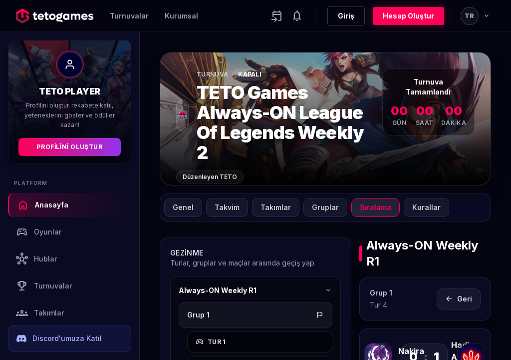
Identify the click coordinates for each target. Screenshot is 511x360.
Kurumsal (181, 16)
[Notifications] (297, 16)
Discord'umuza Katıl (59, 339)
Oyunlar (38, 232)
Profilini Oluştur (69, 146)
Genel (183, 207)
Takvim (227, 207)
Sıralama (375, 207)
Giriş (346, 16)
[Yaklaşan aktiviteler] (277, 16)
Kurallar (426, 207)
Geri (458, 299)
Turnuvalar (129, 16)
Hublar (36, 259)
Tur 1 (211, 342)
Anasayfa (42, 205)
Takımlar (40, 313)
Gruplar (325, 207)
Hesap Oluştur (408, 16)
